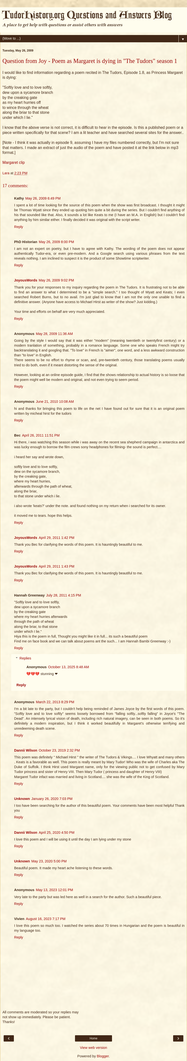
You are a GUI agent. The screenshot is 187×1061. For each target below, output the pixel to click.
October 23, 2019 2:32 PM (59, 750)
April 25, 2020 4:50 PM (56, 832)
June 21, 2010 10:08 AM (55, 401)
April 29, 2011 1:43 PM (56, 566)
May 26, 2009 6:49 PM (43, 198)
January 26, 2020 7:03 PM (52, 799)
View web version (93, 1048)
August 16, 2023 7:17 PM (45, 919)
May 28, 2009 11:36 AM (54, 334)
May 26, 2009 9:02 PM (56, 280)
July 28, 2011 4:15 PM (63, 595)
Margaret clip (13, 162)
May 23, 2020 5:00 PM (49, 861)
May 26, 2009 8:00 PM (56, 242)
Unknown (22, 799)
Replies (25, 658)
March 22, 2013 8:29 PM (55, 702)
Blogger (103, 1056)
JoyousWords (25, 280)
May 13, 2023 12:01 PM (54, 890)
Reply (18, 227)
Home (93, 1038)
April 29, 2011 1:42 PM (56, 538)
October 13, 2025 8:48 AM (68, 667)
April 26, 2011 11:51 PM (40, 435)
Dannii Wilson (25, 750)
